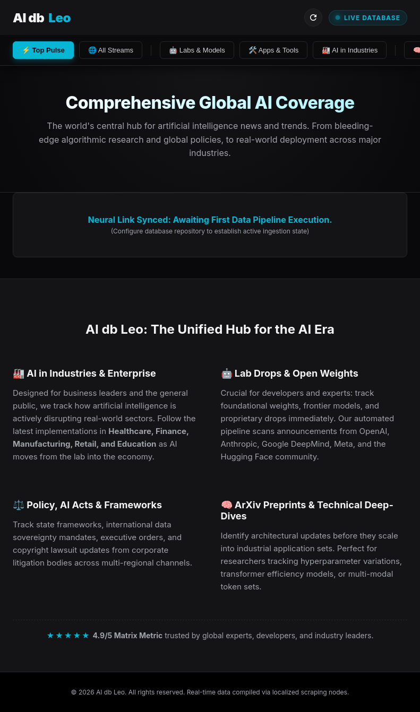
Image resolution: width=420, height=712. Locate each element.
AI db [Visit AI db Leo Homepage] (42, 17)
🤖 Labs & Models (197, 50)
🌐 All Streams (110, 50)
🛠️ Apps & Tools (273, 50)
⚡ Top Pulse (43, 50)
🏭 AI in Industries (350, 50)
